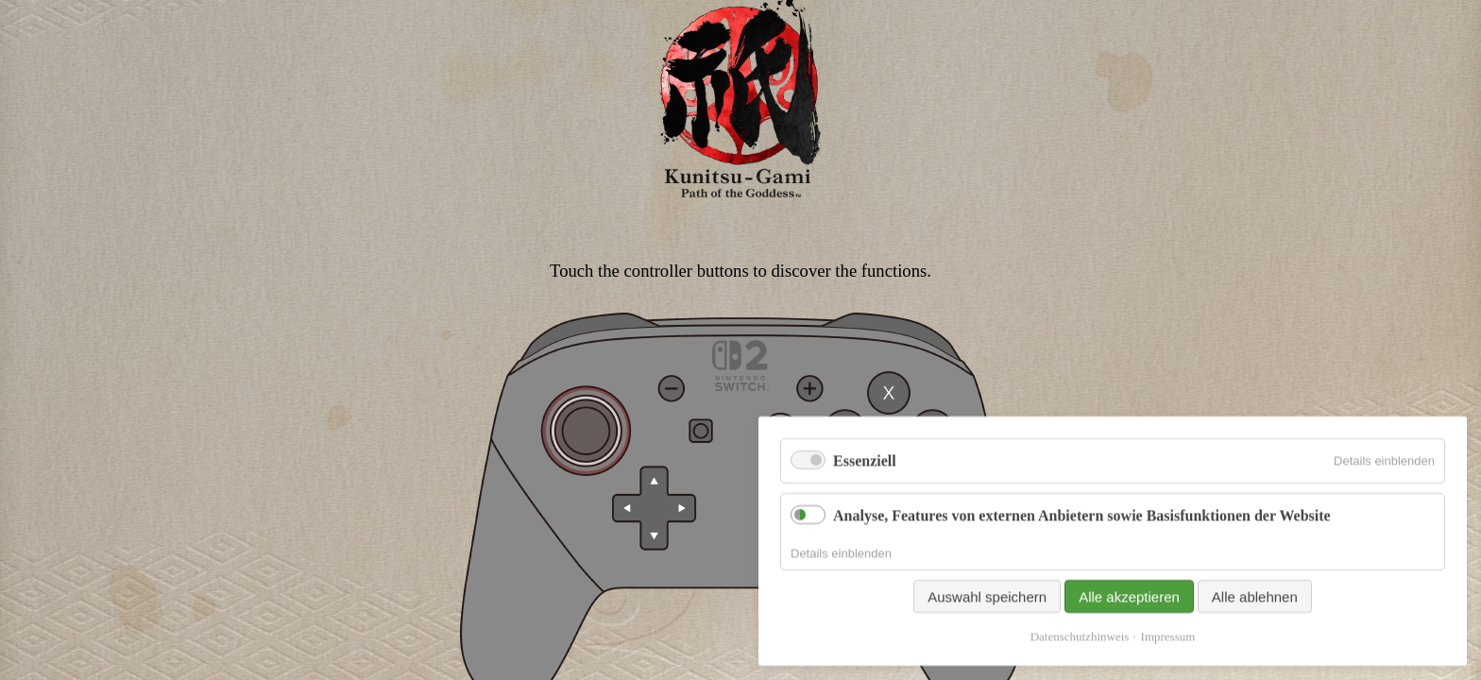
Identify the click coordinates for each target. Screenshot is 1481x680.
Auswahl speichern (987, 633)
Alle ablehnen (1255, 633)
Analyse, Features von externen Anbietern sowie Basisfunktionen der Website (1082, 551)
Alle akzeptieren (1129, 633)
